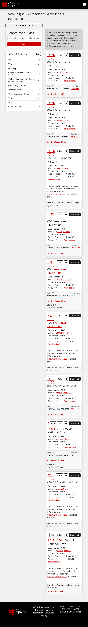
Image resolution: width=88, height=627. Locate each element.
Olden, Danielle (63, 231)
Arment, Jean (62, 120)
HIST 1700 (50, 216)
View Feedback (70, 80)
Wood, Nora (62, 489)
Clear (38, 54)
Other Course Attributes (18, 94)
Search (24, 44)
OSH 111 (75, 409)
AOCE (53, 423)
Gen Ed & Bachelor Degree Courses (19, 73)
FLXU (60, 55)
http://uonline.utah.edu (57, 194)
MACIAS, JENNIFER (65, 333)
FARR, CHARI (62, 168)
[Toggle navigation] (84, 4)
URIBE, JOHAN (63, 72)
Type (10, 98)
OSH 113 (75, 88)
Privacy (44, 615)
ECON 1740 (51, 56)
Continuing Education (17, 85)
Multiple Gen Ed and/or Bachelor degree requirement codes (22, 80)
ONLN (59, 151)
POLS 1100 (50, 380)
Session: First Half (55, 94)
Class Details (75, 55)
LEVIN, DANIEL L (64, 392)
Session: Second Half (56, 142)
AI (66, 55)
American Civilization (56, 271)
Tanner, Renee (63, 439)
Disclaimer (49, 612)
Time (10, 64)
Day (10, 60)
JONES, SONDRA (64, 279)
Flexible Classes (15, 89)
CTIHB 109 (75, 247)
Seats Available (14, 106)
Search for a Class (20, 33)
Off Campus (13, 68)
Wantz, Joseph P (64, 550)
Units (10, 102)
